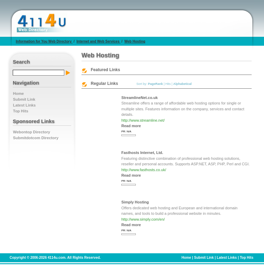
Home (18, 93)
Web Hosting (134, 41)
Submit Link (24, 99)
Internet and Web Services (99, 41)
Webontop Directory (31, 132)
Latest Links (24, 105)
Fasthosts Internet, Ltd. (142, 153)
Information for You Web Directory (44, 41)
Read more (131, 126)
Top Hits (20, 111)
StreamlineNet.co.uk (139, 98)
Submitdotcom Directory (35, 138)
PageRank (155, 84)
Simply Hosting (135, 202)
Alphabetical (182, 84)
